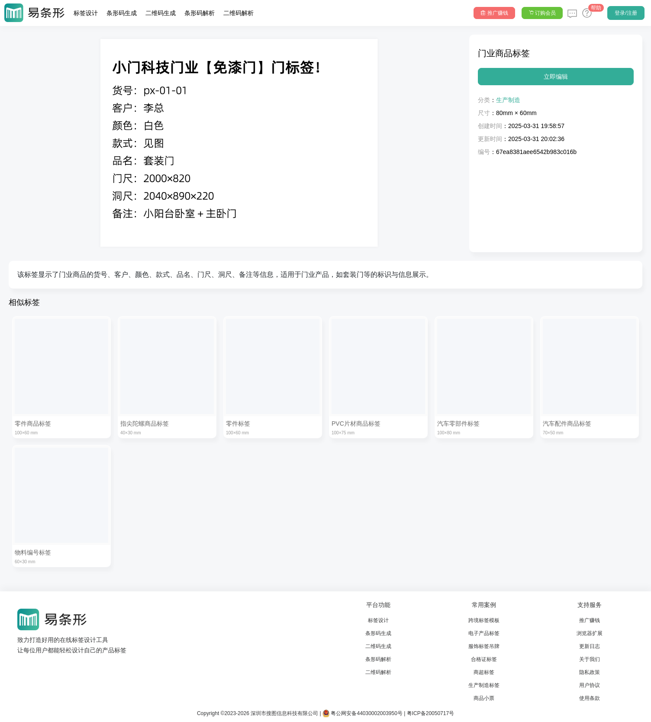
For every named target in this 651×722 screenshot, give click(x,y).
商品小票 (484, 698)
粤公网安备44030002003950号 (362, 713)
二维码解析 (238, 13)
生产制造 (508, 99)
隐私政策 (589, 672)
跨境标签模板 (484, 620)
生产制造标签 (484, 685)
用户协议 (589, 685)
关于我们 (589, 659)
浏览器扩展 (590, 633)
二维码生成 (160, 13)
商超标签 (484, 672)
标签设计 (86, 13)
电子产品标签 (484, 633)
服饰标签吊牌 (484, 646)
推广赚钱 (589, 620)
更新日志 (589, 646)
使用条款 (589, 698)
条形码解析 (199, 13)
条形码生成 (121, 13)
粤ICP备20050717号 (430, 713)
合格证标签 (484, 659)
